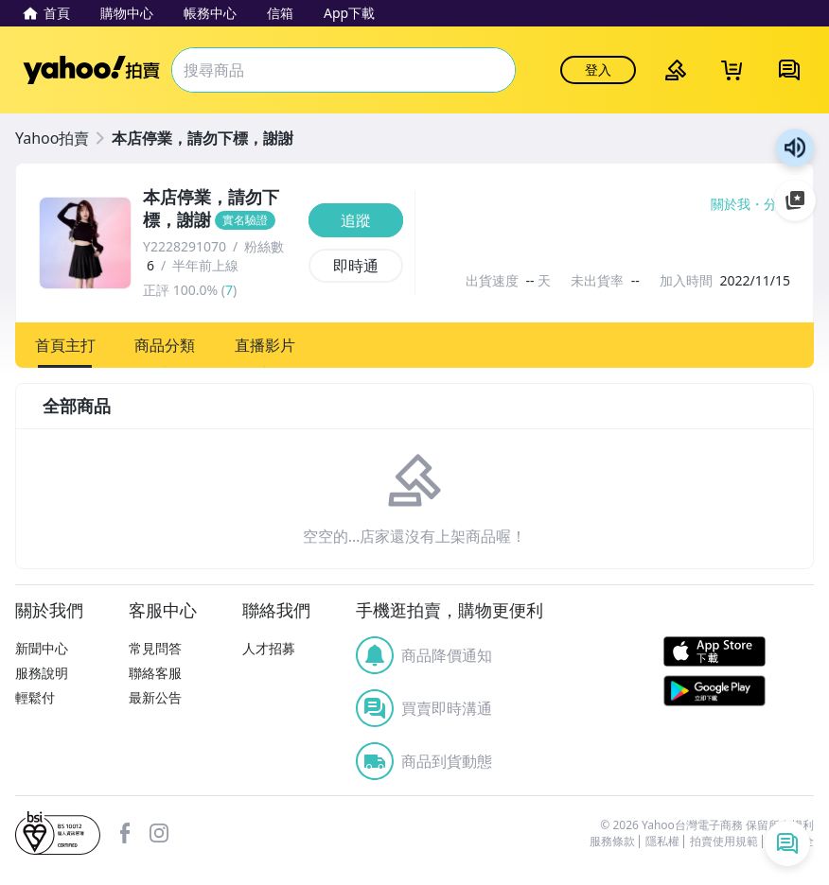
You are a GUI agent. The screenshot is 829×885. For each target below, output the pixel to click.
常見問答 (155, 648)
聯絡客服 (155, 673)
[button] (65, 345)
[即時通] (356, 266)
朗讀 (795, 147)
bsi (57, 833)
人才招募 (268, 648)
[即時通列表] (787, 843)
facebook (125, 833)
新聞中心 (41, 648)
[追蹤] (356, 220)
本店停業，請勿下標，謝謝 (202, 138)
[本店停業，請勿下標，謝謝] (220, 209)
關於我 (730, 204)
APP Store (714, 652)
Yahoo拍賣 (91, 70)
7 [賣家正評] (229, 290)
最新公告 (155, 697)
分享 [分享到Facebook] (777, 204)
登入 (598, 69)
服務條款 (612, 841)
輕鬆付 (35, 697)
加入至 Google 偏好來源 (795, 200)
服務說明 (41, 673)
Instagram (159, 833)
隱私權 (662, 841)
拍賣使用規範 (724, 841)
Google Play (714, 690)
